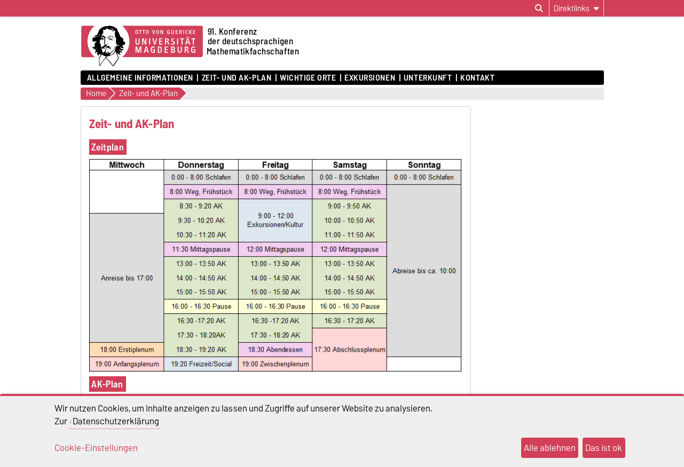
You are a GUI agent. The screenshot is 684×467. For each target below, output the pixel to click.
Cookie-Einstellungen (96, 447)
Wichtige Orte (308, 78)
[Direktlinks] (576, 8)
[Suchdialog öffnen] (539, 8)
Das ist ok (603, 447)
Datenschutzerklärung (116, 421)
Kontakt (477, 78)
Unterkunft (428, 78)
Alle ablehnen (550, 447)
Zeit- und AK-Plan (237, 78)
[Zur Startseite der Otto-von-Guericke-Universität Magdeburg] (142, 46)
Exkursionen (369, 78)
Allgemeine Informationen (140, 78)
